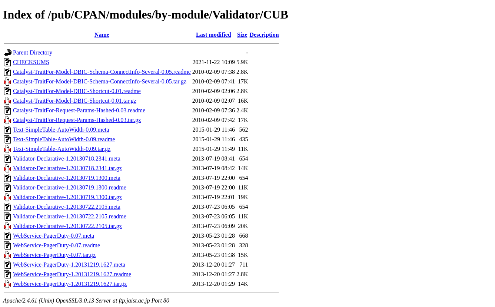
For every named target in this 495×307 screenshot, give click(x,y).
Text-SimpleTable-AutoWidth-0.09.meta (61, 129)
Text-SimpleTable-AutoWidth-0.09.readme (64, 139)
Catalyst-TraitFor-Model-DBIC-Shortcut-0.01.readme (77, 91)
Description (264, 35)
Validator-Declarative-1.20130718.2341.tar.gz (67, 168)
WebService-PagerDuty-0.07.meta (53, 235)
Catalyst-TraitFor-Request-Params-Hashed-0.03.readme (79, 110)
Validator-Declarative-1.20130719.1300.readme (69, 187)
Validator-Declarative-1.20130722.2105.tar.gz (67, 226)
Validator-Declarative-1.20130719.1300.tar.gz (67, 197)
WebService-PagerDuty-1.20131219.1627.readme (72, 274)
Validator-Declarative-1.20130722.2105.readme (69, 216)
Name (101, 35)
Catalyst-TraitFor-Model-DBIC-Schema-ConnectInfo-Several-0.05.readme (102, 72)
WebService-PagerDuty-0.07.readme (56, 245)
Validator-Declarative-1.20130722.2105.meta (66, 207)
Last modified (213, 35)
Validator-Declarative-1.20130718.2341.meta (66, 158)
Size (242, 35)
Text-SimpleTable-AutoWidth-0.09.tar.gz (61, 149)
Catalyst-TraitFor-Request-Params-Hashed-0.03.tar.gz (77, 120)
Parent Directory (32, 52)
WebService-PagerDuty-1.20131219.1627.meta (69, 264)
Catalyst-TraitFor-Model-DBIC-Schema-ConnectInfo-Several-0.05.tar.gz (99, 81)
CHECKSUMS (31, 62)
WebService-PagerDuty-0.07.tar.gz (54, 255)
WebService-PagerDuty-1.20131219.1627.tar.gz (70, 284)
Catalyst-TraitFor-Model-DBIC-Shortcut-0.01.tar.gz (74, 101)
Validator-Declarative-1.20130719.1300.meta (66, 178)
